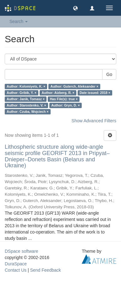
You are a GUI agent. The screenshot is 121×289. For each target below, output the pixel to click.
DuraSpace (16, 263)
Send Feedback (45, 270)
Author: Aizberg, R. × (57, 93)
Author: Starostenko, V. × (26, 105)
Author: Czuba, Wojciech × (27, 111)
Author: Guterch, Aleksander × (74, 86)
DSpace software (21, 251)
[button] (75, 8)
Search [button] (18, 21)
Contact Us (15, 270)
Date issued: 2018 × (95, 93)
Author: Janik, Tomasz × (26, 99)
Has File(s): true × (64, 99)
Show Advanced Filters (94, 120)
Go (109, 74)
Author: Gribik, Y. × (21, 93)
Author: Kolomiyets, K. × (26, 86)
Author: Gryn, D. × (65, 105)
